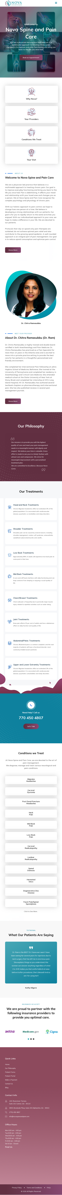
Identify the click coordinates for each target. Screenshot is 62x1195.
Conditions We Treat (31, 139)
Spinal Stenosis (31, 869)
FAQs (49, 1188)
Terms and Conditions (34, 1188)
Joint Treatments (21, 619)
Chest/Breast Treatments (25, 598)
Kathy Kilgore (31, 988)
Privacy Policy (17, 1188)
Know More (13, 250)
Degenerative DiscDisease (31, 892)
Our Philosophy (10, 1068)
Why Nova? (31, 99)
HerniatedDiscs (31, 881)
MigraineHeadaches (31, 780)
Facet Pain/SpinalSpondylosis (31, 903)
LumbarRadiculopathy (31, 858)
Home (7, 1065)
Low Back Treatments (23, 553)
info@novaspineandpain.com (19, 1117)
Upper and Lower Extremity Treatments (32, 664)
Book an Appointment (31, 58)
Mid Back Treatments (23, 574)
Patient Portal (10, 1076)
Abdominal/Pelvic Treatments (27, 641)
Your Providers (31, 119)
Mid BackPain (31, 825)
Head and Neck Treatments (26, 505)
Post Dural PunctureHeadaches (31, 802)
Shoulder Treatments (23, 529)
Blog (6, 1088)
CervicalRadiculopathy (31, 847)
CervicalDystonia (31, 791)
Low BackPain (31, 836)
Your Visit (31, 160)
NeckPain (31, 814)
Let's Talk (31, 726)
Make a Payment (11, 1080)
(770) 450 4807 (14, 1112)
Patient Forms (10, 1072)
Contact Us (9, 1084)
